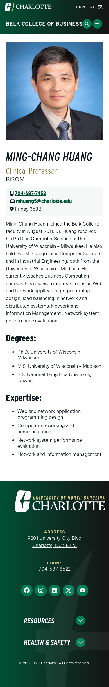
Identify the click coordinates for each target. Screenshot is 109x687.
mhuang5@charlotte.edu (44, 201)
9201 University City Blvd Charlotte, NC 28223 (54, 541)
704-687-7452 (30, 193)
